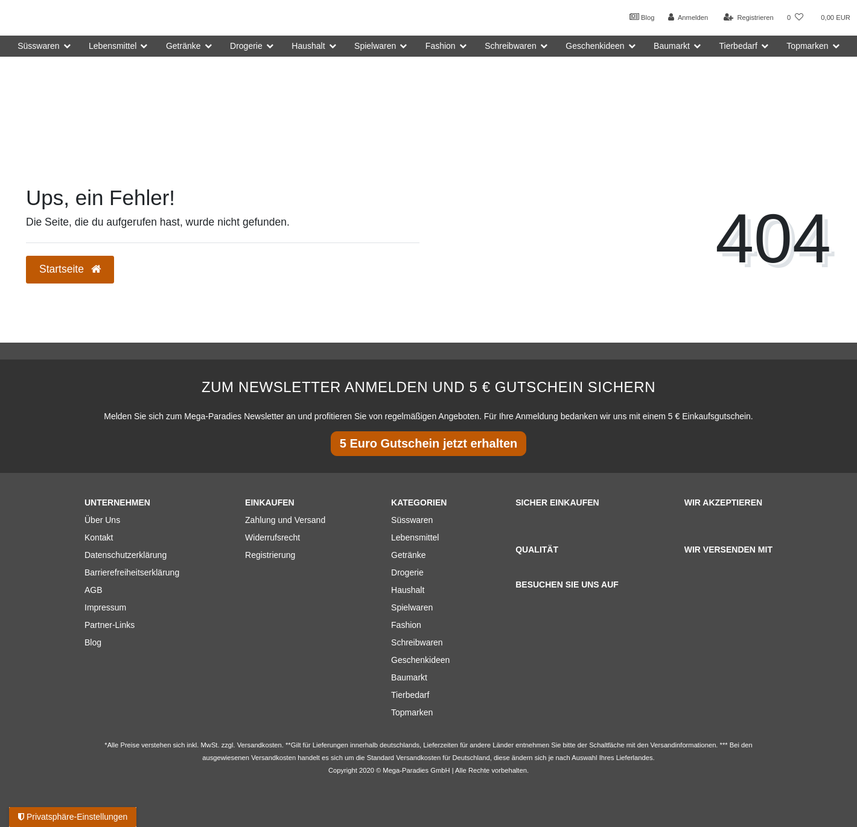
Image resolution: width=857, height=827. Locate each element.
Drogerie (407, 572)
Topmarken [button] (807, 46)
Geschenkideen (420, 660)
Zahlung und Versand (285, 520)
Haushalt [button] (308, 46)
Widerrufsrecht (272, 537)
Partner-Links (109, 625)
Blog (642, 17)
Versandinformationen (683, 745)
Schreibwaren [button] (511, 46)
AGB (93, 590)
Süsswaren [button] (38, 46)
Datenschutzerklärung (125, 555)
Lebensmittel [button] (112, 46)
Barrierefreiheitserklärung (131, 572)
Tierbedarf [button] (738, 46)
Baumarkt (409, 677)
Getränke (408, 555)
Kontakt (98, 537)
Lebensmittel (415, 537)
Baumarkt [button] (672, 46)
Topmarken (412, 712)
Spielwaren (412, 607)
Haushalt (407, 590)
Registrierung (270, 555)
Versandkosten (418, 757)
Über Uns (102, 520)
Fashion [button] (440, 46)
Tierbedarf (410, 695)
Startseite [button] (70, 269)
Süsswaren (412, 520)
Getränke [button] (183, 46)
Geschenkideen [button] (594, 46)
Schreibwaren (417, 642)
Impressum (105, 607)
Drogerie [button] (246, 46)
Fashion (406, 625)
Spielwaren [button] (375, 46)
